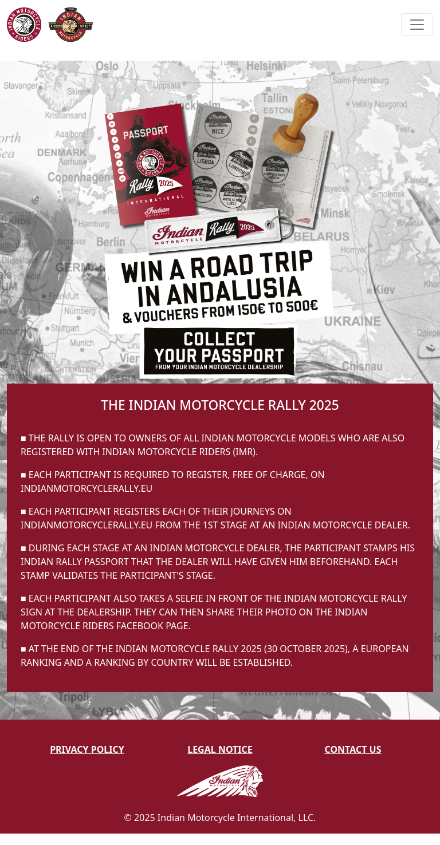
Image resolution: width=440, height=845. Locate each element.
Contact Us (352, 749)
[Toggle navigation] (417, 24)
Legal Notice (220, 749)
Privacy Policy (87, 749)
